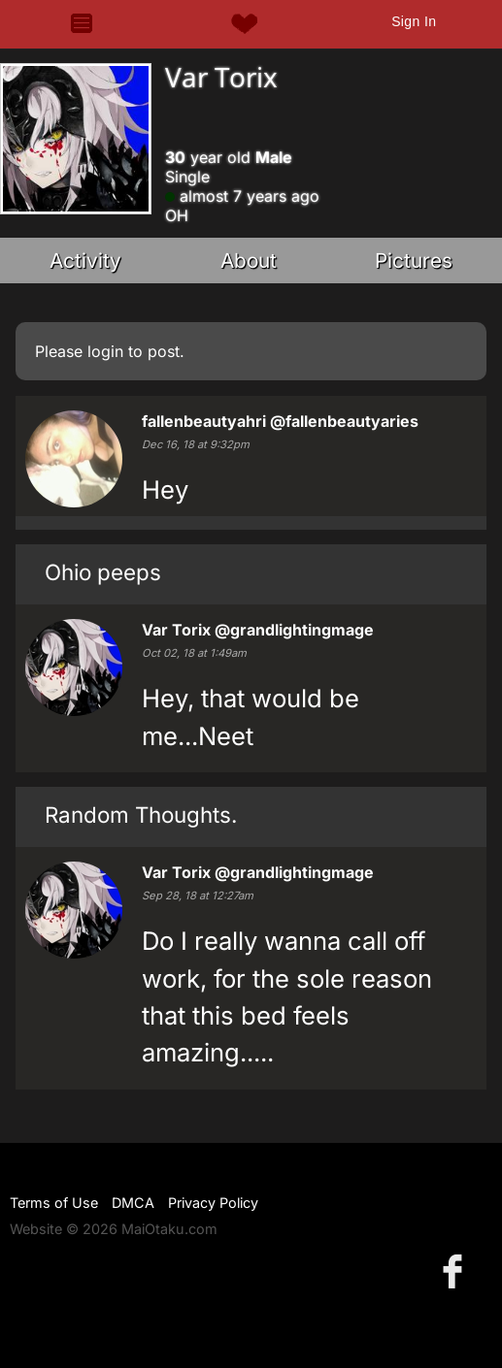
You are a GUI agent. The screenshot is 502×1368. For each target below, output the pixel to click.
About (248, 260)
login (105, 351)
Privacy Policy (213, 1202)
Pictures (413, 260)
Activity (85, 260)
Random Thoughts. (141, 814)
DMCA (133, 1202)
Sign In (413, 21)
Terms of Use (54, 1202)
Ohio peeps (103, 572)
